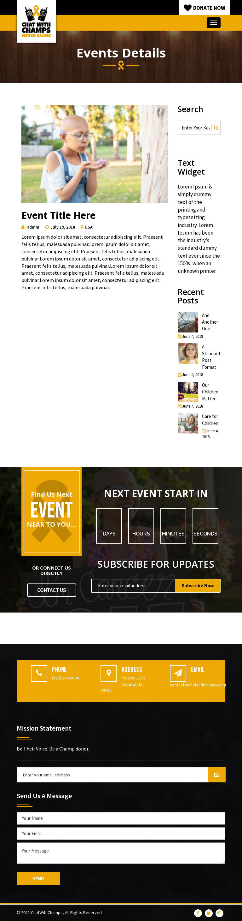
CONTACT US (51, 590)
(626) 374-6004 (65, 678)
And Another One (210, 322)
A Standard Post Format (211, 357)
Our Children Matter (210, 392)
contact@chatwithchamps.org (198, 685)
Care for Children (210, 419)
